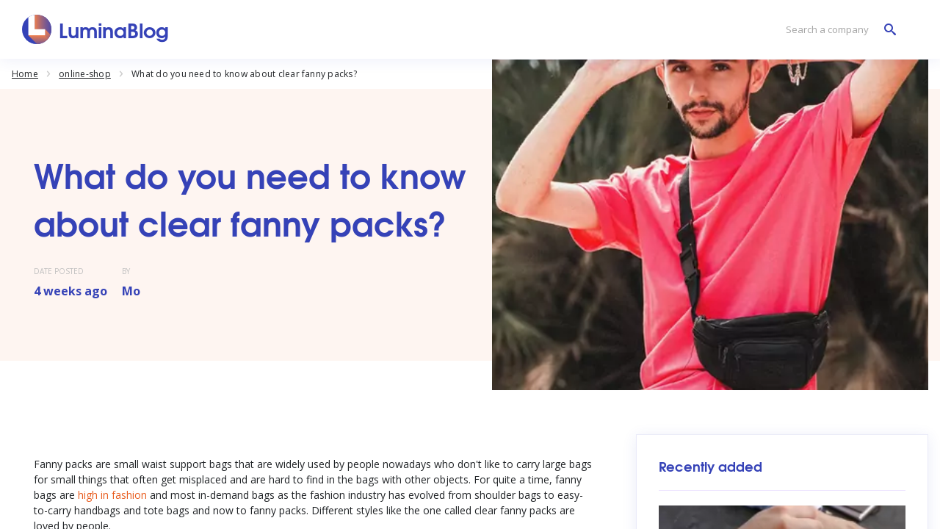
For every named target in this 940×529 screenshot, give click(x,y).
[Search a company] (837, 30)
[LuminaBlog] (96, 29)
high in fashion (112, 495)
